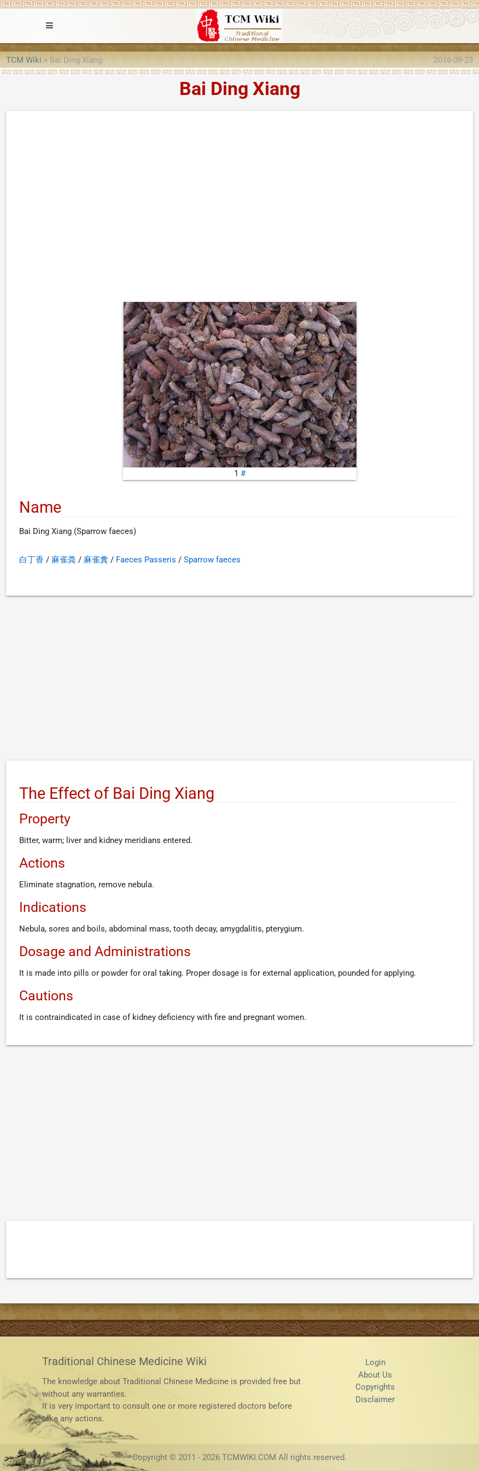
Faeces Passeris (146, 560)
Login (375, 1362)
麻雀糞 (96, 560)
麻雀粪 (63, 560)
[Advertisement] (239, 209)
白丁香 (31, 560)
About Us (375, 1375)
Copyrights (375, 1387)
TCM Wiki (24, 60)
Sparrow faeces (212, 560)
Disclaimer (375, 1399)
